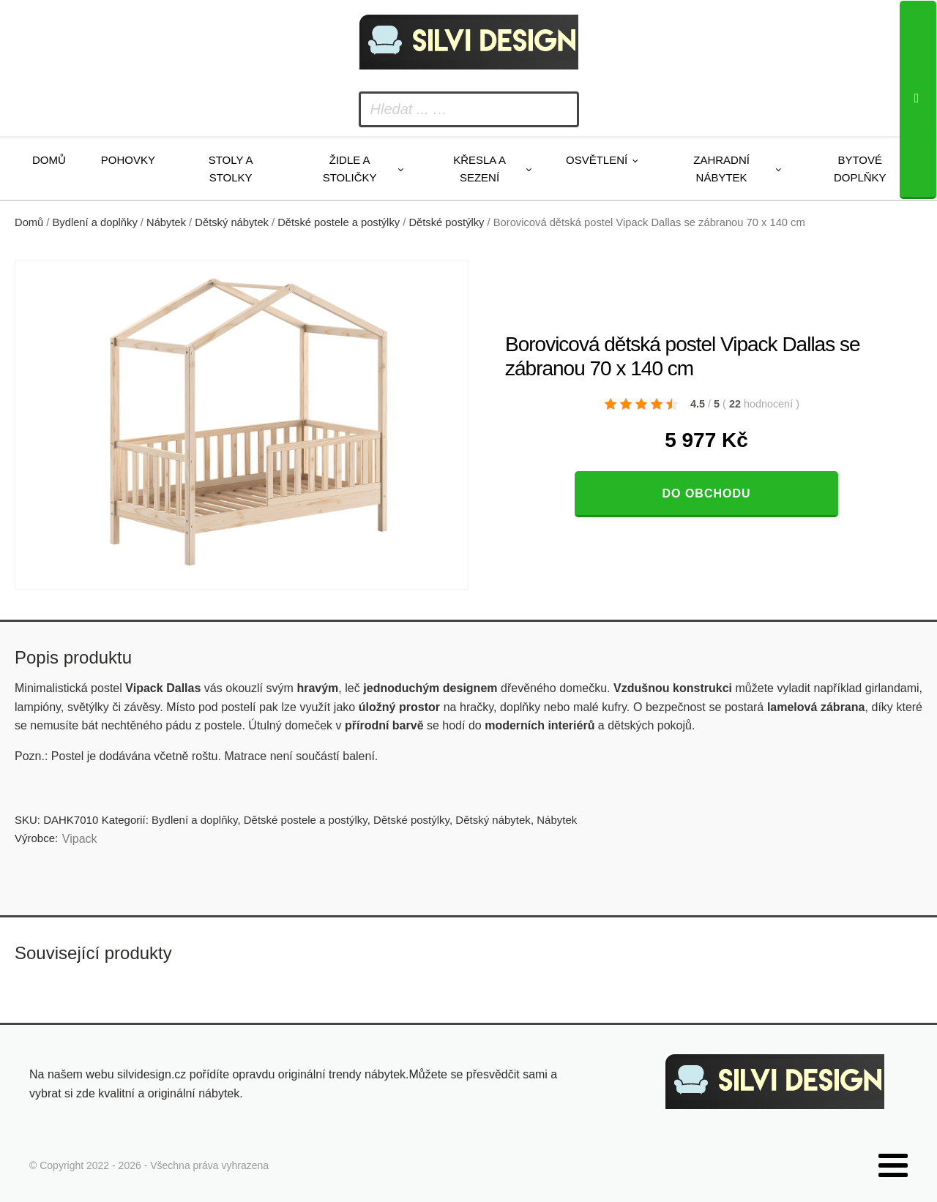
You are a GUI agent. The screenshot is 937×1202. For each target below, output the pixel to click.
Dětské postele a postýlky (338, 222)
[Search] (918, 100)
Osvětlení (596, 160)
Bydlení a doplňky (95, 222)
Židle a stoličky (350, 169)
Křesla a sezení (479, 169)
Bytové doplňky (860, 169)
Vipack (79, 839)
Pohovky (128, 160)
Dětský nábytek (232, 222)
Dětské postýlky (446, 222)
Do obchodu (706, 493)
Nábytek (166, 222)
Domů (49, 160)
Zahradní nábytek (721, 169)
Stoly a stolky (231, 169)
